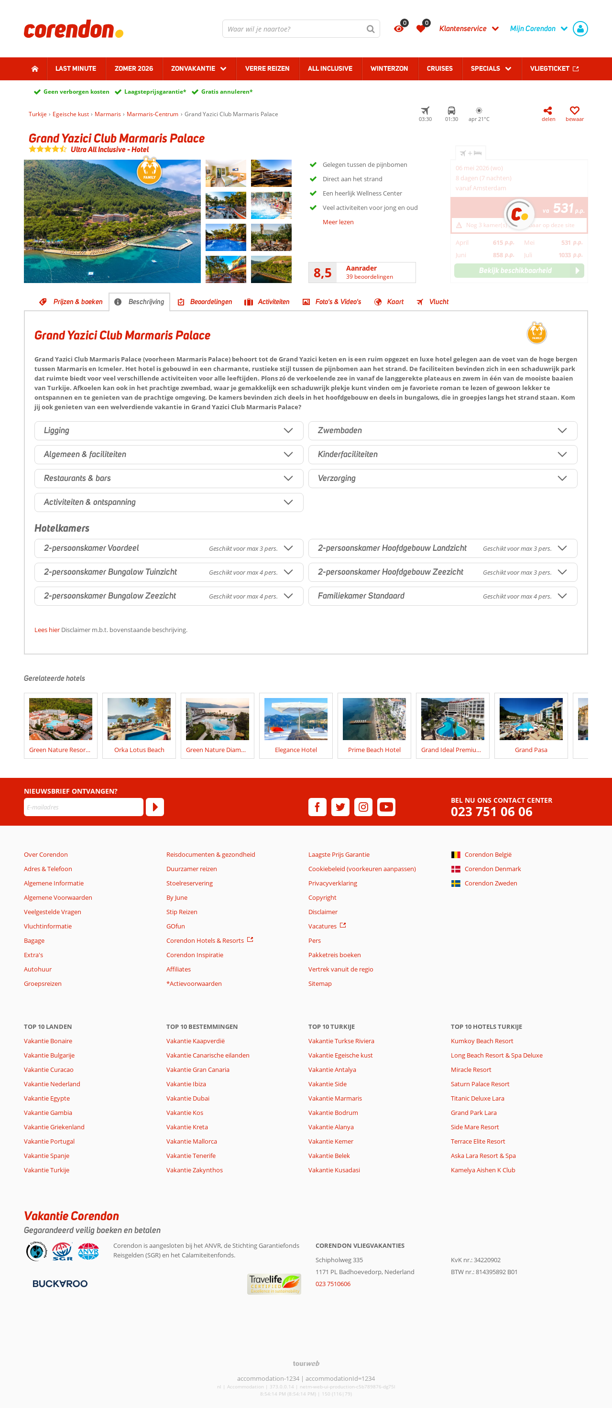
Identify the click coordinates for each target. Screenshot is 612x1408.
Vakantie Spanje (46, 1155)
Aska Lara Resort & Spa (483, 1155)
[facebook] (317, 807)
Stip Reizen (181, 911)
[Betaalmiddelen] (59, 1282)
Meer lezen (338, 222)
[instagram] (363, 807)
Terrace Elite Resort (478, 1141)
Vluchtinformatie (48, 926)
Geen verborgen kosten (76, 91)
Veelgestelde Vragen (52, 911)
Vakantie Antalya (332, 1069)
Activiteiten (274, 301)
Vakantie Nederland (52, 1084)
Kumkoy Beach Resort (482, 1041)
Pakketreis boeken (334, 954)
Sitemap (320, 983)
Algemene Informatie (54, 883)
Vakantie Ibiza (186, 1084)
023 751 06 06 (492, 811)
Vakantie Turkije (46, 1170)
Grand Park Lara (474, 1112)
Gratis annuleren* (227, 91)
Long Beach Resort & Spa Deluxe (497, 1055)
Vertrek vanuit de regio (340, 969)
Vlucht (438, 301)
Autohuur (38, 969)
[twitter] (340, 807)
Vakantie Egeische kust (340, 1055)
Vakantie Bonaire (48, 1041)
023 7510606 (333, 1283)
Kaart (395, 301)
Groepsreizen (43, 983)
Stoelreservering (189, 883)
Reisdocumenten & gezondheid (210, 854)
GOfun (175, 926)
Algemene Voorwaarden (58, 897)
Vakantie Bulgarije (49, 1055)
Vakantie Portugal (49, 1141)
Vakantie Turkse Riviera (341, 1041)
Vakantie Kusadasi (334, 1170)
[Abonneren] (155, 807)
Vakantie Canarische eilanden (208, 1055)
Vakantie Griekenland (54, 1127)
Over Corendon (46, 854)
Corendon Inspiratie (194, 954)
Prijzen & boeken (78, 301)
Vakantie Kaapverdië (195, 1041)
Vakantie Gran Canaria (198, 1069)
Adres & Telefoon (48, 868)
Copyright (322, 897)
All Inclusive (330, 68)
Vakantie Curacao (49, 1069)
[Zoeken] (371, 29)
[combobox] (301, 29)
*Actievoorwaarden (194, 983)
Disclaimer (323, 911)
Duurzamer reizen (191, 868)
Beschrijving (146, 301)
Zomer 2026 (134, 68)
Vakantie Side (327, 1084)
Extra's (33, 954)
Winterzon (389, 68)
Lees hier (47, 629)
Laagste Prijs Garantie (339, 854)
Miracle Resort (471, 1069)
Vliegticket (549, 68)
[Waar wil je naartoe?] (301, 29)
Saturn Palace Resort (480, 1084)
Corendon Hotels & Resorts (205, 940)
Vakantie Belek (329, 1155)
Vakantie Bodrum (333, 1112)
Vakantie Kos (184, 1112)
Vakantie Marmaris (335, 1098)
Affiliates (178, 969)
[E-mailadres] (83, 807)
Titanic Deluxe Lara (477, 1098)
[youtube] (386, 807)
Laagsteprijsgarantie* (155, 91)
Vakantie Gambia (48, 1112)
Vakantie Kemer (330, 1141)
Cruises (440, 68)
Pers (314, 940)
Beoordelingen (211, 301)
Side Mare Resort (475, 1127)
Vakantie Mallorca (191, 1141)
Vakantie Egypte (47, 1098)
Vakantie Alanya (331, 1127)
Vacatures (322, 926)
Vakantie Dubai (187, 1098)
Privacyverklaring (332, 883)
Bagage (34, 940)
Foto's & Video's (338, 301)
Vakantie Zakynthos (194, 1170)
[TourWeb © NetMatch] (306, 1363)
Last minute (75, 68)
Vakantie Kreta (187, 1127)
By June (176, 897)
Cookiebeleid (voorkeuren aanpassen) (362, 868)
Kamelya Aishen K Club (483, 1170)
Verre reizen (267, 68)
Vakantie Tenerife (191, 1155)
